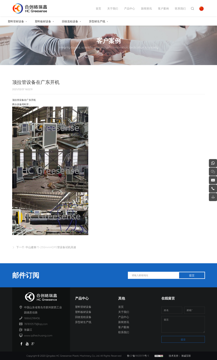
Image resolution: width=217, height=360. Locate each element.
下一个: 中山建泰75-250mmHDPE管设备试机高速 (46, 247)
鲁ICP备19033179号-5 (138, 355)
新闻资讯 (146, 8)
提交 (192, 275)
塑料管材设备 (16, 21)
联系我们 (180, 8)
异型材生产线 (97, 21)
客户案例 (163, 8)
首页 (98, 8)
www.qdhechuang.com (38, 335)
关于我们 (112, 8)
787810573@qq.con (36, 324)
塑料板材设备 (43, 21)
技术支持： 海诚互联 (180, 355)
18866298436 (32, 318)
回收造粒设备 (70, 21)
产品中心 (129, 8)
